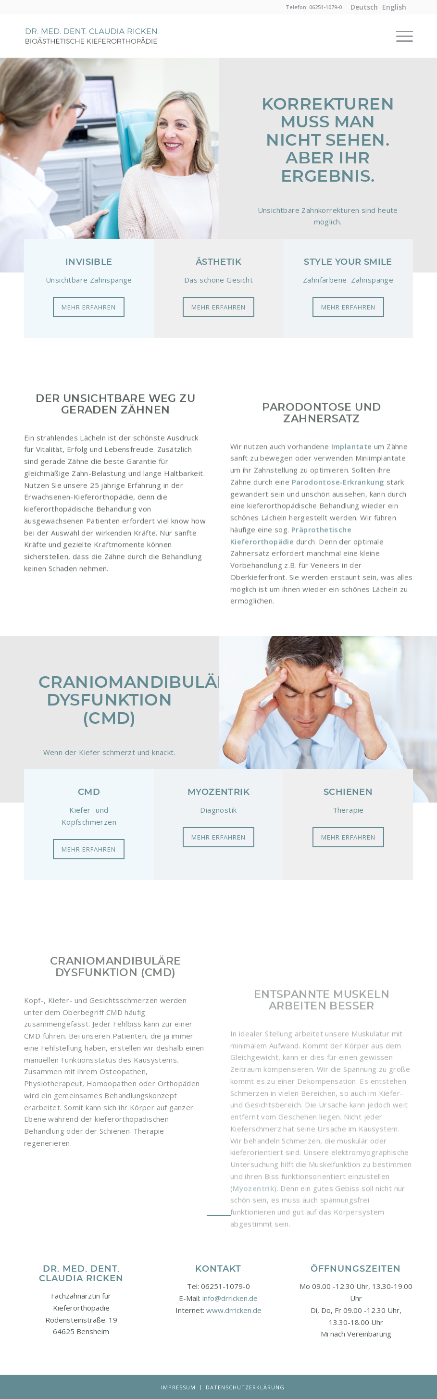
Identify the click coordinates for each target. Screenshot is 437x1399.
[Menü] (400, 36)
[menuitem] (364, 7)
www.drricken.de (234, 1310)
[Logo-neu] (91, 48)
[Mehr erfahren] (89, 307)
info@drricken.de (230, 1298)
